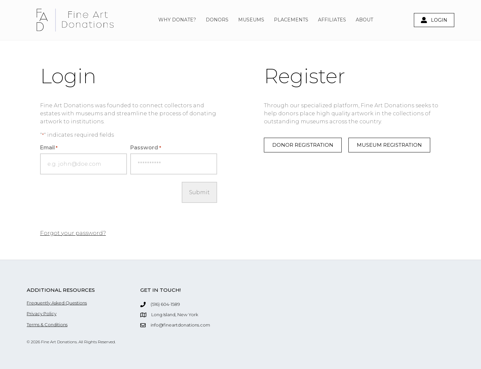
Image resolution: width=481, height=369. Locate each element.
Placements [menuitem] (291, 20)
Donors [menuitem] (217, 20)
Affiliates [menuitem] (332, 20)
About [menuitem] (364, 20)
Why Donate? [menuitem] (177, 20)
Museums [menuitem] (251, 20)
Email (48, 147)
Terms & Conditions (47, 324)
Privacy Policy (41, 313)
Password (145, 147)
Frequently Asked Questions (57, 302)
